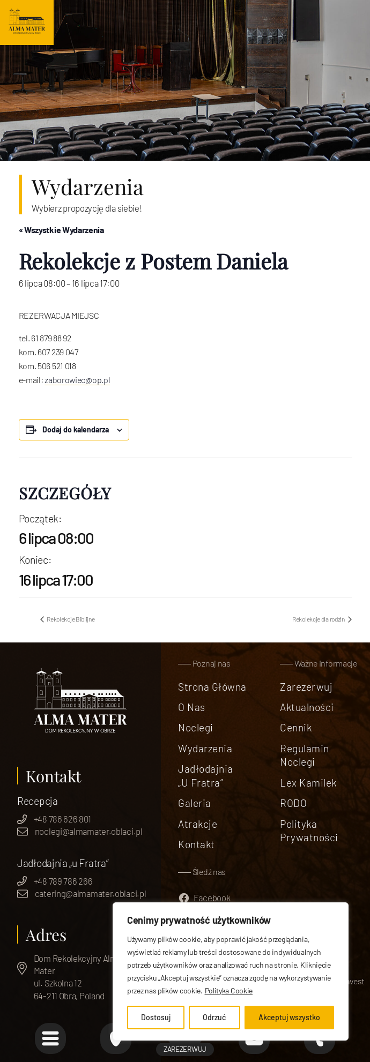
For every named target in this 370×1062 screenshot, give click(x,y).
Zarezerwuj (306, 686)
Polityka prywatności (309, 831)
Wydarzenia (205, 748)
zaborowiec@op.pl (77, 380)
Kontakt (196, 844)
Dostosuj (156, 1017)
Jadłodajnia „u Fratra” (205, 775)
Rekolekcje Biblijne (70, 619)
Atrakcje (197, 824)
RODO (293, 803)
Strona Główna (212, 686)
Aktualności (307, 707)
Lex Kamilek (308, 782)
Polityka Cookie (229, 990)
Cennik (296, 727)
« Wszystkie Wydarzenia (61, 230)
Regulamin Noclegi (304, 755)
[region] (231, 971)
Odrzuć (214, 1017)
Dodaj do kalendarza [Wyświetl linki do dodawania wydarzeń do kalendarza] (75, 429)
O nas (191, 707)
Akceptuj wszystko (289, 1017)
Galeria (194, 803)
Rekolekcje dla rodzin (318, 619)
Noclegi (195, 727)
